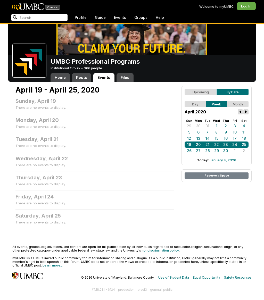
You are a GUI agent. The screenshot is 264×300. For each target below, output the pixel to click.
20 (198, 144)
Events (120, 17)
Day (195, 104)
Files (125, 77)
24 (234, 144)
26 (189, 150)
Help (160, 17)
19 (189, 144)
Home (60, 77)
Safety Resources (238, 277)
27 (198, 150)
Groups (140, 17)
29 (189, 126)
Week (216, 104)
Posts (81, 77)
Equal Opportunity (206, 277)
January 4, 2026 (223, 160)
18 (244, 138)
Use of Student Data (173, 277)
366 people (93, 68)
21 (207, 144)
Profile (81, 17)
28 (207, 150)
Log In (246, 6)
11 (243, 132)
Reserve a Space (216, 175)
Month (238, 104)
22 (216, 144)
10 (235, 132)
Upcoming (201, 92)
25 (244, 144)
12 (189, 138)
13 (198, 138)
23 (225, 144)
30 (198, 126)
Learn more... (53, 265)
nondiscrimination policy (160, 250)
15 (216, 138)
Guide (100, 17)
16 (226, 138)
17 (235, 138)
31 (207, 126)
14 (207, 138)
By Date (233, 92)
